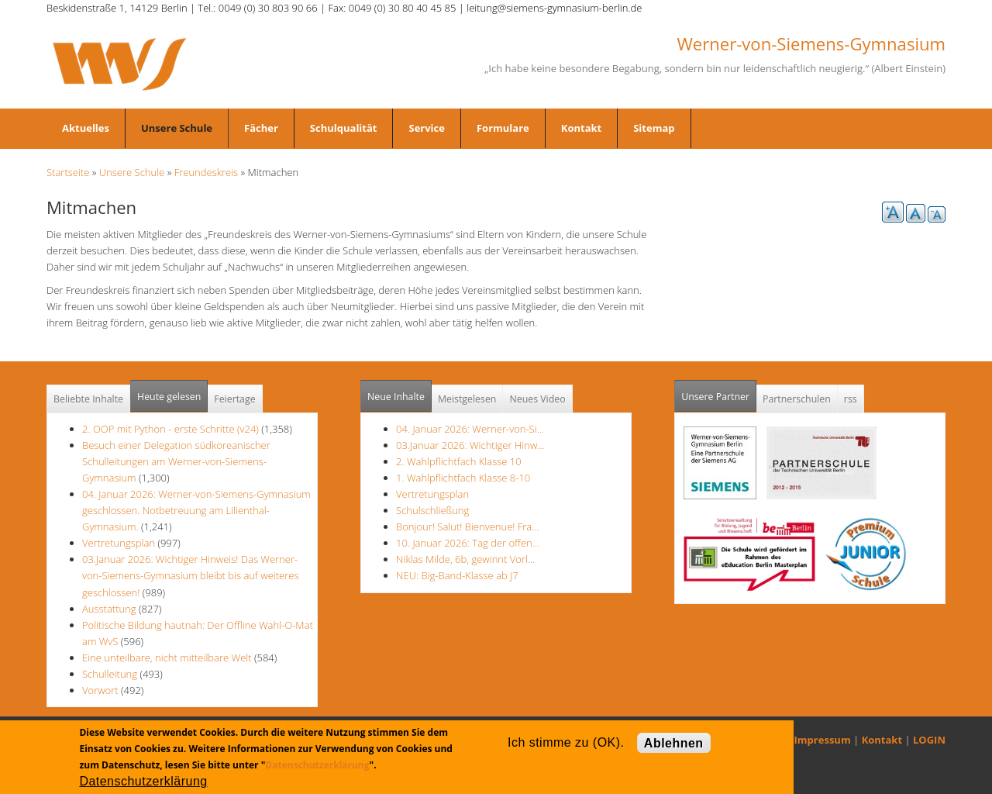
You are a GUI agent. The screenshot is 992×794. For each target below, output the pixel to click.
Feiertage (234, 399)
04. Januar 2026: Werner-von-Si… (470, 429)
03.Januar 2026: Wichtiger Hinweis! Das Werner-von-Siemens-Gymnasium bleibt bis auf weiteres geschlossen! (190, 575)
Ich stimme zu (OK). (566, 742)
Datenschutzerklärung (317, 765)
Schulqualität (343, 128)
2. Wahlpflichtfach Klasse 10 (459, 461)
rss (850, 399)
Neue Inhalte (396, 396)
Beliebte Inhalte (88, 399)
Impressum (822, 740)
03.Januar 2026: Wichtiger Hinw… (470, 445)
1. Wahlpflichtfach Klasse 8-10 (463, 478)
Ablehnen (674, 743)
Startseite (67, 172)
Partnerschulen (797, 399)
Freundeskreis (206, 172)
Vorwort (100, 690)
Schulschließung (432, 510)
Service (426, 128)
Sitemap (653, 128)
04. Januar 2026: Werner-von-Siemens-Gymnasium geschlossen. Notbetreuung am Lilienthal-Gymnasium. (196, 510)
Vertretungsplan (118, 543)
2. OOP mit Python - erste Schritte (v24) (170, 429)
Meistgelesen (467, 399)
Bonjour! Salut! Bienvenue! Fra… (467, 526)
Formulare (503, 128)
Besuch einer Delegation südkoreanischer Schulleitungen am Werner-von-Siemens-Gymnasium (176, 461)
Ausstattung (109, 609)
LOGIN (929, 740)
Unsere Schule (176, 128)
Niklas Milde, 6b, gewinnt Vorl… (465, 559)
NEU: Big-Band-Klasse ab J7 (457, 575)
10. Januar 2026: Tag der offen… (467, 543)
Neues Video (537, 399)
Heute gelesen (169, 396)
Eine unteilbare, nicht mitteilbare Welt (167, 658)
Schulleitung (109, 674)
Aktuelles (85, 128)
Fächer (261, 128)
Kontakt (581, 128)
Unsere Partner (718, 392)
